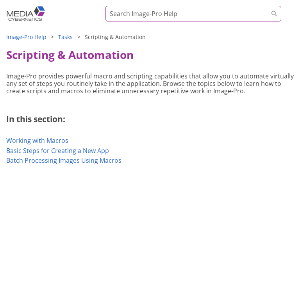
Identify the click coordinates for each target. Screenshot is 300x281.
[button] (274, 13)
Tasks (65, 37)
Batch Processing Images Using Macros (63, 160)
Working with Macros (37, 140)
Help (26, 37)
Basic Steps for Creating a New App (57, 151)
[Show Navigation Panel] (285, 17)
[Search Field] (193, 13)
